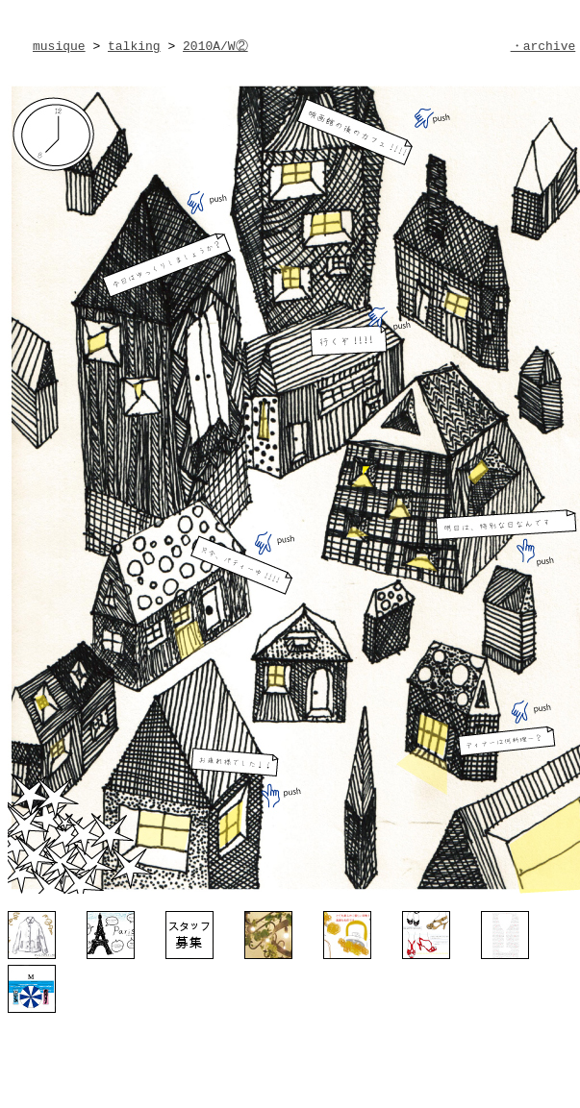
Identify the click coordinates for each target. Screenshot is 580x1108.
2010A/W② (215, 46)
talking (134, 46)
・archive (543, 46)
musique (59, 46)
